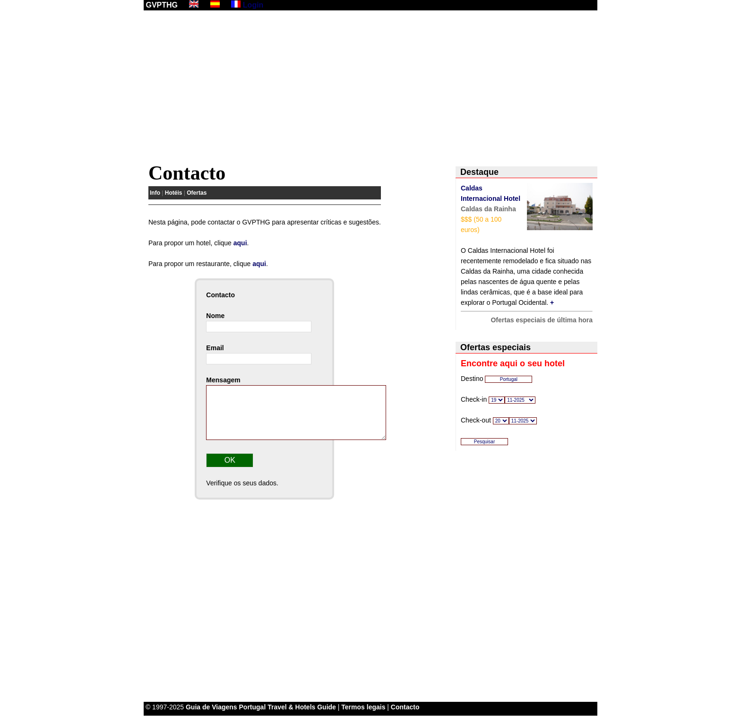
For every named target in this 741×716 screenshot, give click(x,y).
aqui (240, 243)
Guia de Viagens (211, 707)
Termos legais (363, 707)
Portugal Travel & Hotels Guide (287, 707)
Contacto (405, 707)
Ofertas (197, 193)
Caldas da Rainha (488, 209)
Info (155, 193)
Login (253, 5)
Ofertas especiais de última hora (542, 320)
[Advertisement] (370, 88)
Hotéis (173, 193)
